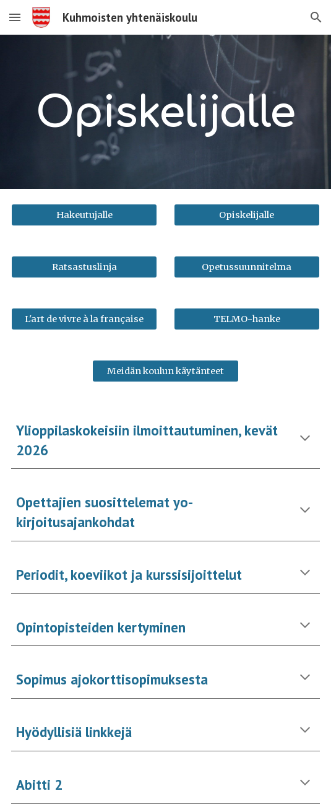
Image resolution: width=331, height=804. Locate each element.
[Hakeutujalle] (84, 214)
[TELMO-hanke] (246, 318)
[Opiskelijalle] (246, 214)
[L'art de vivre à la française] (84, 318)
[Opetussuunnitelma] (246, 266)
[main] (165, 111)
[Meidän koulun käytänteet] (165, 370)
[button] (15, 17)
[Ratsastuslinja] (84, 266)
